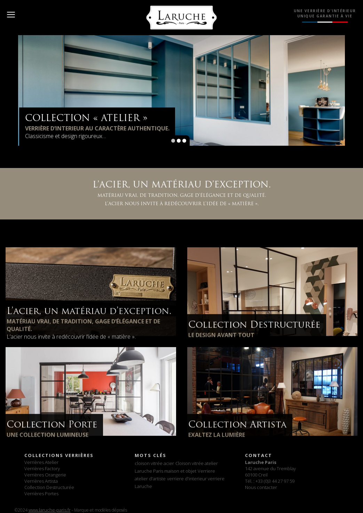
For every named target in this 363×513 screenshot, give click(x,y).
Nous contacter (261, 487)
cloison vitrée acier (154, 463)
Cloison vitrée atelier (196, 463)
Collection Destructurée (49, 487)
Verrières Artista (41, 481)
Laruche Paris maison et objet (165, 471)
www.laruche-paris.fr (50, 510)
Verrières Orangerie (45, 475)
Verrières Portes (41, 493)
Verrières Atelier (41, 462)
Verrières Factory (42, 468)
